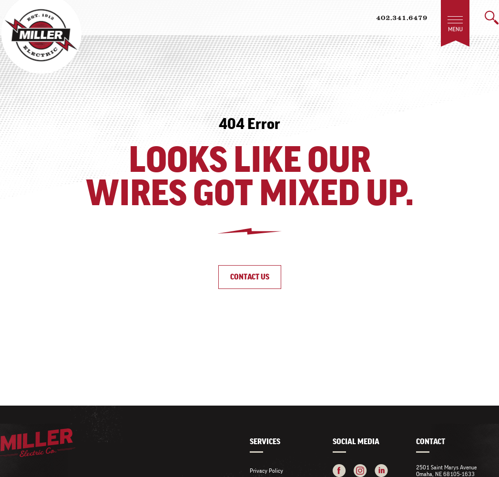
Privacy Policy (266, 470)
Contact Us (249, 277)
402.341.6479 (402, 18)
